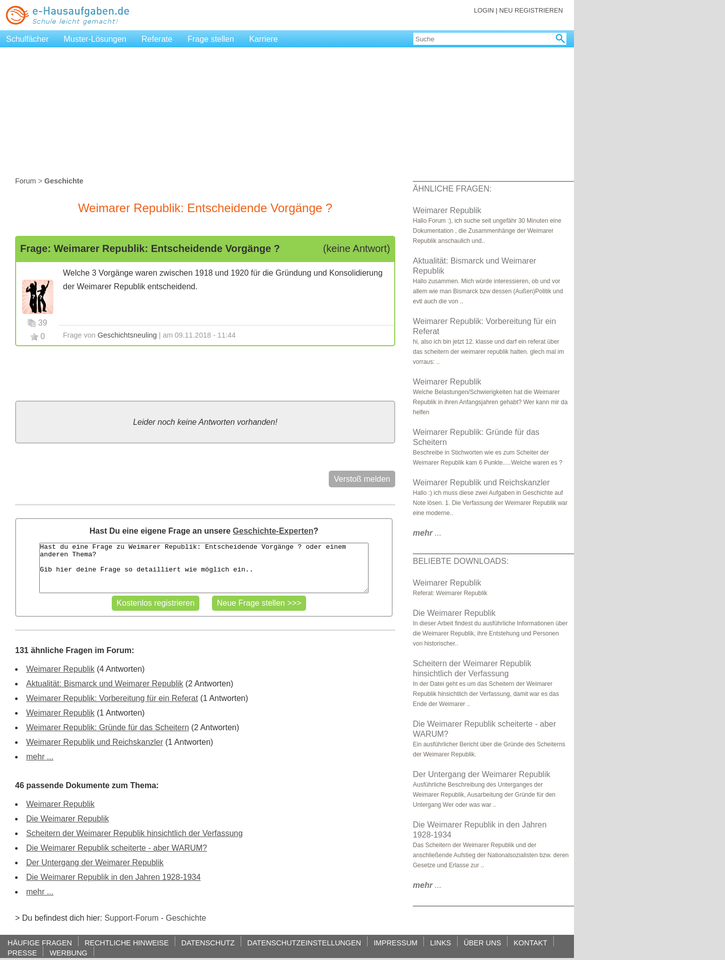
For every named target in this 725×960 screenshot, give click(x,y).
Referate (156, 39)
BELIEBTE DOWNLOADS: (461, 561)
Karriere (263, 39)
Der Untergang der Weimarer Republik (95, 862)
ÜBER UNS (482, 942)
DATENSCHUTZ (208, 942)
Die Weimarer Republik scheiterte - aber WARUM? (116, 848)
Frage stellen (210, 39)
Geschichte (186, 918)
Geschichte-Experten (273, 531)
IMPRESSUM (395, 942)
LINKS (440, 942)
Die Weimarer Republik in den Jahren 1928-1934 (113, 877)
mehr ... (39, 756)
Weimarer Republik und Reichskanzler (94, 742)
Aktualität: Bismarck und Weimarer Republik (104, 683)
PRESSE (22, 952)
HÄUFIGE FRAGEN (40, 942)
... (427, 533)
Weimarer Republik (60, 669)
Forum (25, 181)
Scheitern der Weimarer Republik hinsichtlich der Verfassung (134, 833)
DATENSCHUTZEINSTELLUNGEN (304, 942)
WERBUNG (68, 952)
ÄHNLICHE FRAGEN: (452, 188)
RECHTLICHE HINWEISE (127, 942)
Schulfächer (27, 39)
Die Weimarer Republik (67, 818)
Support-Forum (131, 918)
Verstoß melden (362, 479)
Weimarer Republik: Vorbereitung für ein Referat (112, 698)
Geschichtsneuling (127, 335)
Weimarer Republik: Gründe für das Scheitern (107, 727)
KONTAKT (530, 942)
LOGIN (484, 10)
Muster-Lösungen (95, 39)
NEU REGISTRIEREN (531, 10)
